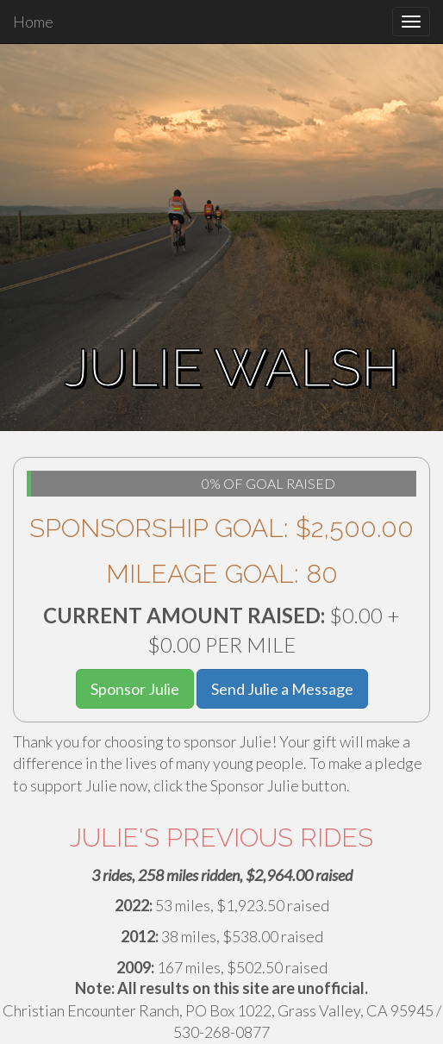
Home (33, 21)
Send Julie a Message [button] (282, 688)
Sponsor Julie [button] (134, 688)
